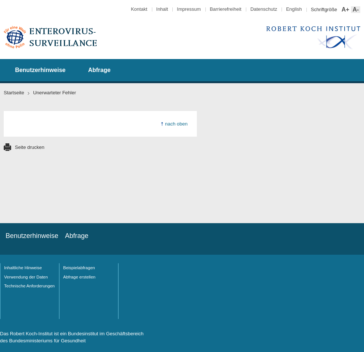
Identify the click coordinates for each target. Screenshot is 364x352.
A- (355, 9)
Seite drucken (30, 147)
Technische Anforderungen (29, 286)
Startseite (14, 92)
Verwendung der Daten (26, 277)
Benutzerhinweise (40, 70)
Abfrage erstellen (79, 277)
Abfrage (99, 70)
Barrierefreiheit (225, 9)
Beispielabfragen (79, 267)
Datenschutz (263, 9)
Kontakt (139, 9)
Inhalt (162, 9)
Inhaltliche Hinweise (23, 267)
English (294, 9)
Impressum (189, 9)
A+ (345, 9)
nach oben (176, 124)
